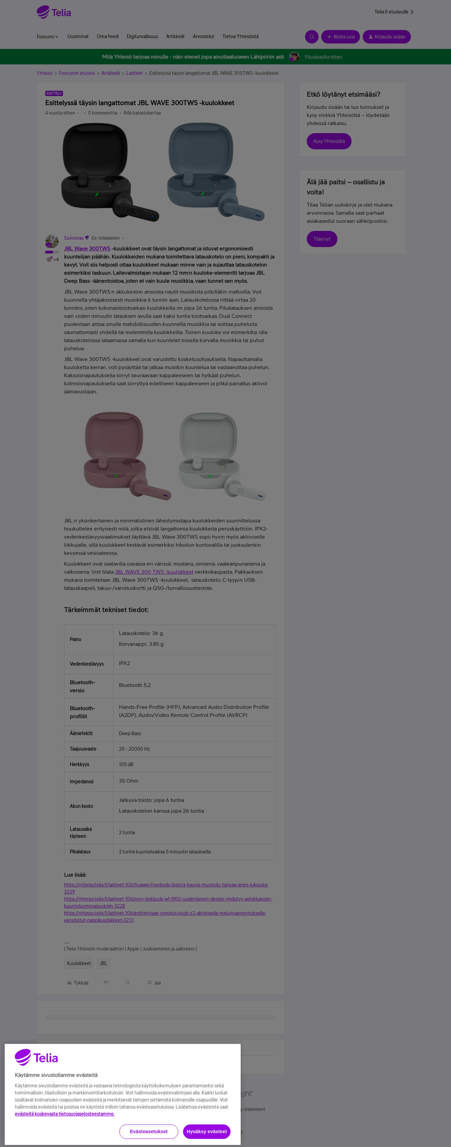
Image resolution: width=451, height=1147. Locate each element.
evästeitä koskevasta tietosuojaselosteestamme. (65, 1143)
